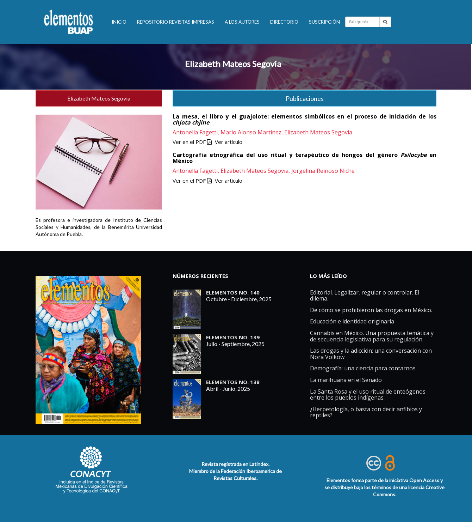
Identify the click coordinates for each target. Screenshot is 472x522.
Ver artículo (228, 141)
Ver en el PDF (192, 141)
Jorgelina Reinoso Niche (323, 171)
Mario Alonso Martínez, (252, 132)
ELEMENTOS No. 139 (233, 337)
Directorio (284, 22)
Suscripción (324, 22)
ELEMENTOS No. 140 (233, 292)
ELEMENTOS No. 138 (233, 382)
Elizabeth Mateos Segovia (233, 64)
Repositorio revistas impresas (175, 22)
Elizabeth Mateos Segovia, (256, 171)
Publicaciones (305, 98)
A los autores (242, 22)
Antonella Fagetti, (197, 132)
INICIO (119, 22)
